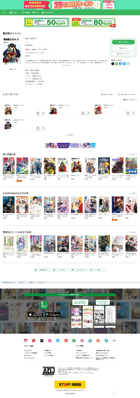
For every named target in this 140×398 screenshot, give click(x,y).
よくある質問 (47, 353)
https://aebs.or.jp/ (63, 374)
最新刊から (133, 99)
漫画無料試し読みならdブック (9, 282)
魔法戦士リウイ (37, 78)
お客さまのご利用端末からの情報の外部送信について (105, 358)
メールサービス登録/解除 (30, 353)
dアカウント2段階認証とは (83, 355)
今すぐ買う (124, 42)
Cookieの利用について (102, 355)
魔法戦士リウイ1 (19, 105)
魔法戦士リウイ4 (19, 120)
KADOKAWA (35, 73)
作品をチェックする (124, 53)
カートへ (124, 48)
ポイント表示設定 (48, 355)
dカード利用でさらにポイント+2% (34, 53)
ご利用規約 (78, 350)
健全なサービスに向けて (102, 353)
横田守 (33, 38)
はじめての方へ (28, 350)
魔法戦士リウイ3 (109, 105)
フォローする (36, 38)
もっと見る (132, 154)
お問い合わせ (27, 355)
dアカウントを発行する (63, 390)
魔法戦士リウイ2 (64, 105)
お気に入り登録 (108, 94)
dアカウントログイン (29, 358)
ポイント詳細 (42, 49)
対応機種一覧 (47, 350)
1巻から (125, 99)
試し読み (14, 69)
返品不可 (27, 56)
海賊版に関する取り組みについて (84, 358)
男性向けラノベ (37, 76)
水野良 (27, 38)
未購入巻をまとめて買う (128, 94)
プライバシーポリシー (81, 353)
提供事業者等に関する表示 (103, 350)
